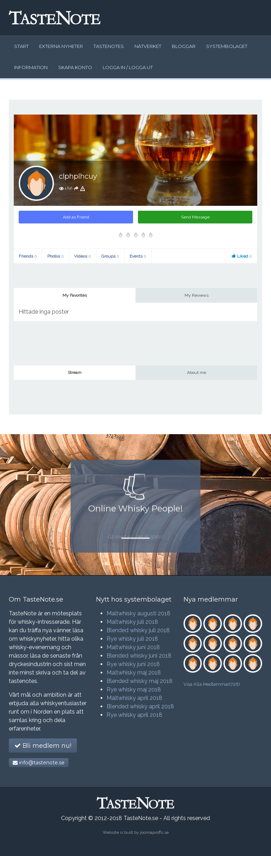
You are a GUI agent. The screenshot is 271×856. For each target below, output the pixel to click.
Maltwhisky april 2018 (134, 698)
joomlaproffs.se (154, 832)
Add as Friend (76, 217)
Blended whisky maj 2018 (140, 681)
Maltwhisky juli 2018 (132, 621)
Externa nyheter (61, 46)
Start (21, 46)
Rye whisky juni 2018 (133, 664)
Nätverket (147, 46)
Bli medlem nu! (42, 746)
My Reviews (197, 295)
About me (196, 372)
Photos (55, 256)
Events (138, 256)
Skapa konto (75, 67)
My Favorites (74, 295)
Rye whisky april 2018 (134, 715)
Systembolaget (226, 46)
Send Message (195, 217)
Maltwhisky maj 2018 (134, 672)
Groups (110, 256)
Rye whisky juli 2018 (132, 638)
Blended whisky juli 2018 (138, 630)
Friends (28, 256)
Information (31, 67)
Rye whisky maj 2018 (134, 689)
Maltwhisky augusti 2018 (138, 613)
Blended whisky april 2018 (140, 706)
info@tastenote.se (39, 762)
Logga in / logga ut (128, 67)
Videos (82, 256)
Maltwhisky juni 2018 (133, 647)
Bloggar (183, 46)
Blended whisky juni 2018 (139, 655)
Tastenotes (109, 46)
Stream (75, 372)
